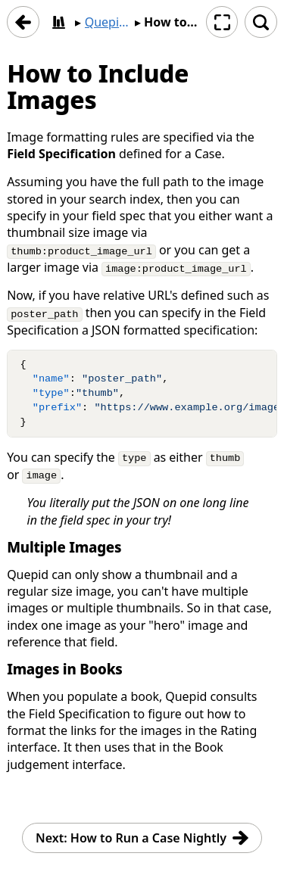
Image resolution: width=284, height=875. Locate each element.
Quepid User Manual (108, 22)
